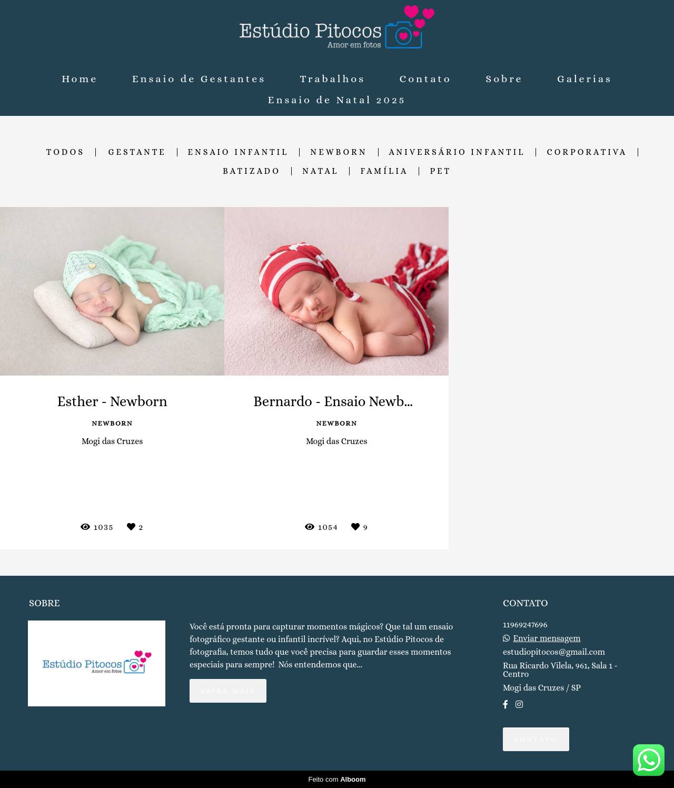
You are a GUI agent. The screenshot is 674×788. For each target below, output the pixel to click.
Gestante (137, 152)
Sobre (504, 79)
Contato (426, 79)
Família (384, 171)
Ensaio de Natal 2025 (337, 100)
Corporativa (587, 152)
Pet (440, 171)
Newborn (338, 152)
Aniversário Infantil (457, 152)
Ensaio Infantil (238, 152)
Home (80, 79)
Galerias (584, 79)
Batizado (252, 171)
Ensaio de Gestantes (199, 79)
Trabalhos (332, 79)
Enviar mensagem (547, 638)
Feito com (336, 779)
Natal (320, 171)
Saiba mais (228, 691)
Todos (65, 152)
